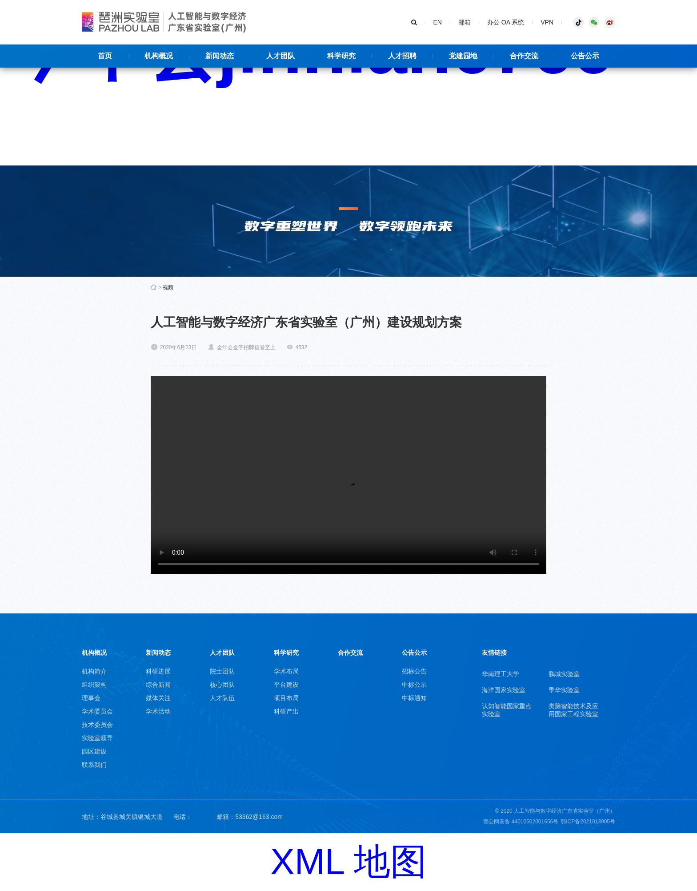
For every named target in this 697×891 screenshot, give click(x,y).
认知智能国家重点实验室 (507, 710)
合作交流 (350, 652)
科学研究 (286, 652)
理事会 (91, 698)
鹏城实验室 (564, 673)
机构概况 (94, 652)
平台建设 (286, 684)
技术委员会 (97, 724)
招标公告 (414, 671)
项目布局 (286, 698)
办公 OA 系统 (505, 22)
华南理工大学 (500, 673)
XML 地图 (348, 861)
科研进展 (158, 671)
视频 (168, 287)
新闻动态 (158, 652)
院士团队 (222, 671)
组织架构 (94, 684)
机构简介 (94, 671)
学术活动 (158, 711)
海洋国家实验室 (503, 689)
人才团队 (222, 652)
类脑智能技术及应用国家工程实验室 (573, 710)
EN (437, 22)
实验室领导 (97, 738)
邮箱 (464, 22)
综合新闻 (158, 684)
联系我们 (94, 764)
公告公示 (414, 652)
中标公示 (414, 684)
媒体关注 (158, 698)
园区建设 (94, 751)
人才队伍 (222, 698)
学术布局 (286, 671)
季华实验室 (564, 689)
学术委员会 (97, 711)
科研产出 (286, 711)
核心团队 (222, 684)
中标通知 (414, 698)
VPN (547, 22)
